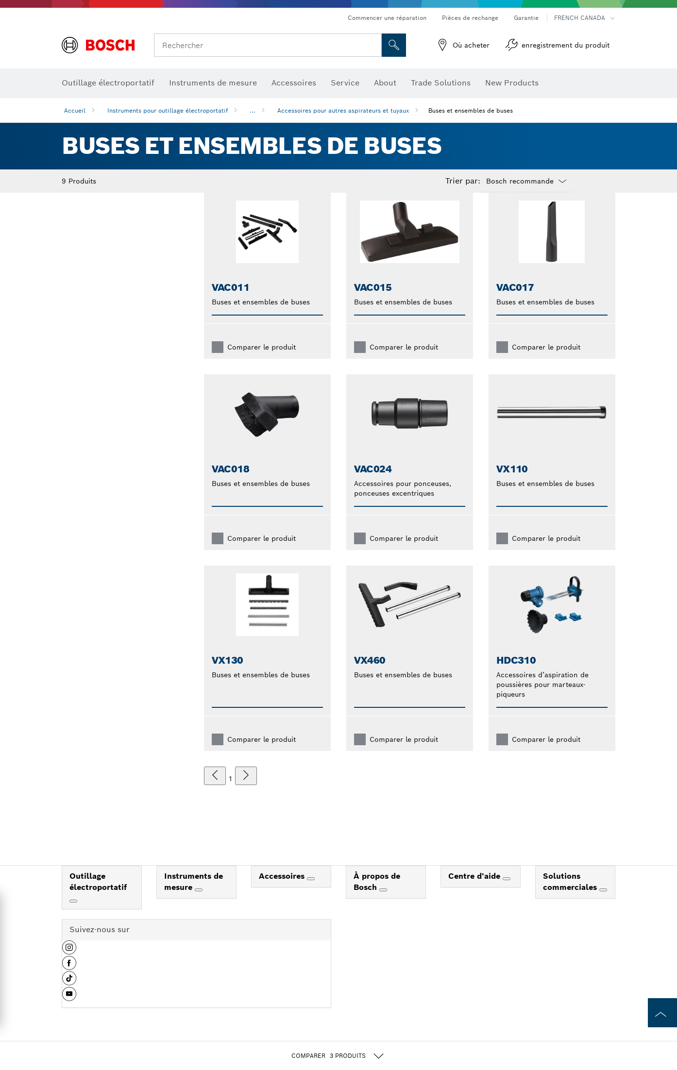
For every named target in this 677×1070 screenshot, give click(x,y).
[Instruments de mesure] (199, 905)
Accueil (74, 110)
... (252, 110)
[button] (69, 966)
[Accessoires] (311, 894)
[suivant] (246, 791)
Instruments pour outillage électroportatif (167, 110)
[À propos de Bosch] (383, 905)
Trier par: (462, 181)
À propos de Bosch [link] (377, 897)
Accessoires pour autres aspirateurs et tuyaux (343, 110)
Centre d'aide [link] (475, 891)
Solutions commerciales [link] (571, 897)
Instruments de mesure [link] (193, 897)
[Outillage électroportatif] (73, 916)
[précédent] (215, 791)
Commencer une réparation (387, 17)
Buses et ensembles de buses (470, 110)
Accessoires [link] (283, 891)
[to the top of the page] (662, 1012)
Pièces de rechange (470, 17)
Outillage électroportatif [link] (98, 897)
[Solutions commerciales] (603, 905)
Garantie (526, 17)
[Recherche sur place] (394, 45)
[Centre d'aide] (506, 894)
